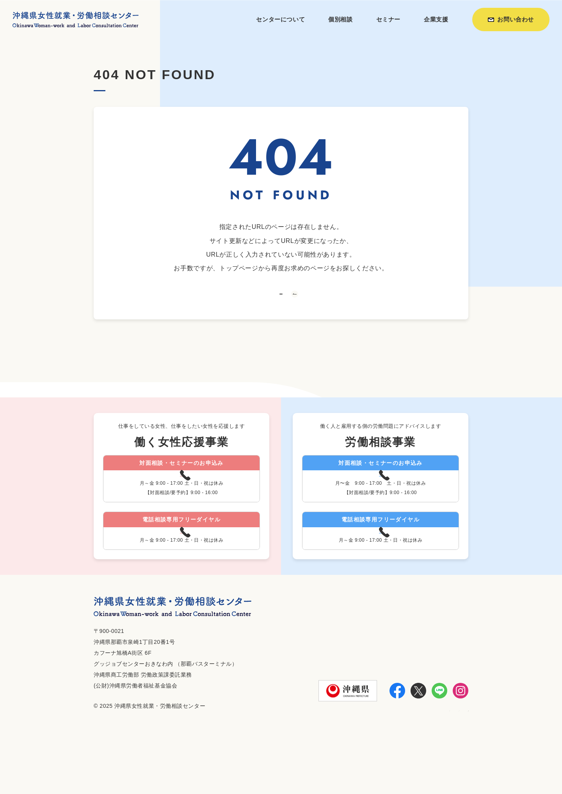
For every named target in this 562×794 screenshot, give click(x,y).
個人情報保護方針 (442, 767)
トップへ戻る (281, 309)
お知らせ (394, 767)
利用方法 (359, 767)
